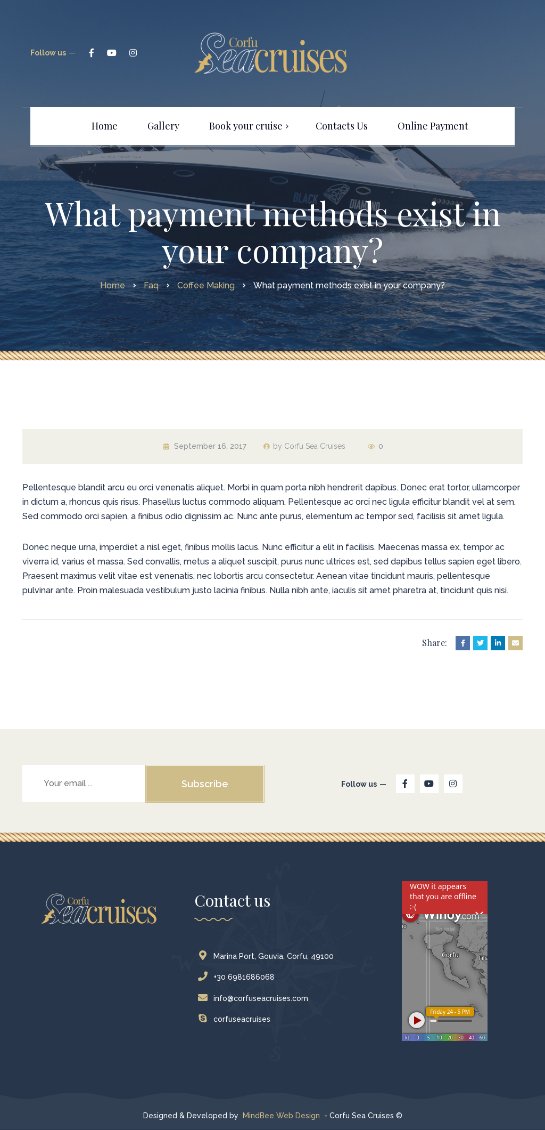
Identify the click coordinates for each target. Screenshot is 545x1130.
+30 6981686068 (239, 977)
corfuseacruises (236, 1019)
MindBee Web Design (281, 1115)
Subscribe (204, 783)
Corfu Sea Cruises (314, 446)
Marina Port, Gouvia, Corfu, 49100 (268, 956)
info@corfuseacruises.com (255, 998)
